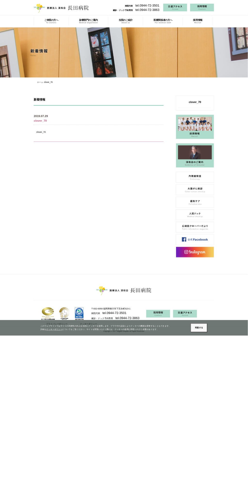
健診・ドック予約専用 (136, 10)
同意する (199, 328)
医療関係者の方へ (163, 21)
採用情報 (197, 21)
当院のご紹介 (126, 21)
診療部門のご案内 (88, 21)
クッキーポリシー (54, 329)
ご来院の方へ (51, 21)
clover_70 (41, 132)
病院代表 (142, 6)
